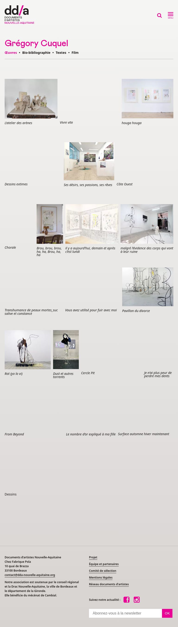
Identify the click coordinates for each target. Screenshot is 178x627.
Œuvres (11, 52)
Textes (61, 52)
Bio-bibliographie (36, 52)
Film (75, 52)
